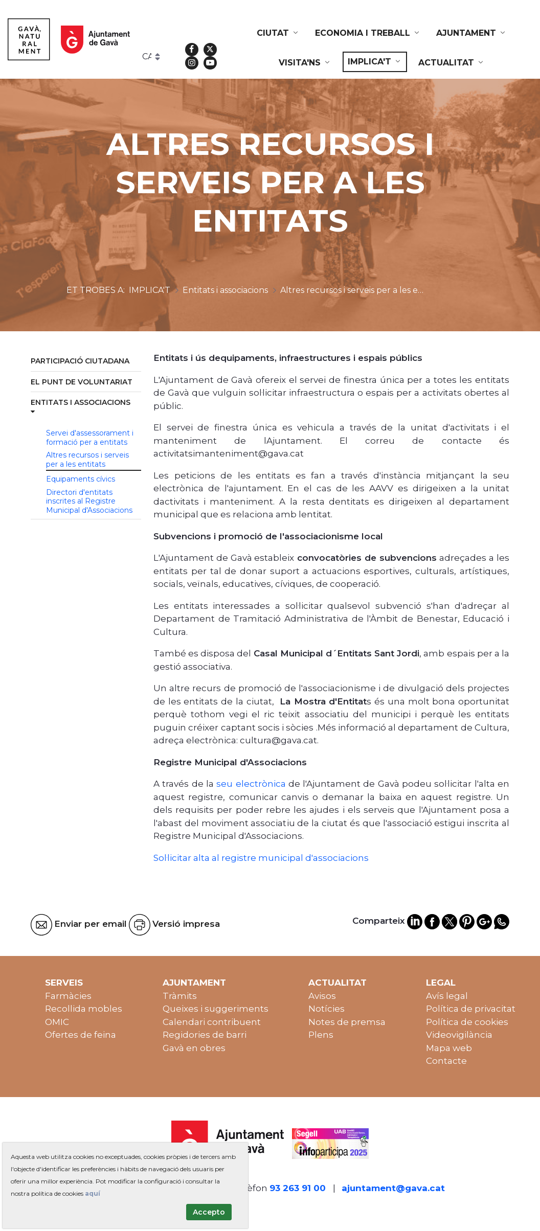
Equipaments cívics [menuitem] (80, 479)
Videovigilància (459, 1035)
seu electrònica (250, 784)
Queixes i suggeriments (215, 1009)
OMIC (57, 1022)
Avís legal (447, 996)
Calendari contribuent (212, 1022)
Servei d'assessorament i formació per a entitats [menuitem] (89, 437)
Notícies (326, 1009)
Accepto (209, 1212)
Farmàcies (68, 996)
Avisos (322, 996)
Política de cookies (467, 1022)
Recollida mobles (83, 1009)
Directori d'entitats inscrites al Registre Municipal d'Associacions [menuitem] (89, 501)
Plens (320, 1035)
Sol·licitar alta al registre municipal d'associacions (261, 858)
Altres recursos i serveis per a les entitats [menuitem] (87, 459)
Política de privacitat (470, 1009)
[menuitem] (278, 33)
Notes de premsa (347, 1022)
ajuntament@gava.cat (393, 1188)
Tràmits (180, 996)
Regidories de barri (204, 1035)
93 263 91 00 (297, 1188)
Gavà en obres (194, 1048)
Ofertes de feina (80, 1035)
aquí (92, 1193)
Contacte (446, 1061)
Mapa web (449, 1048)
